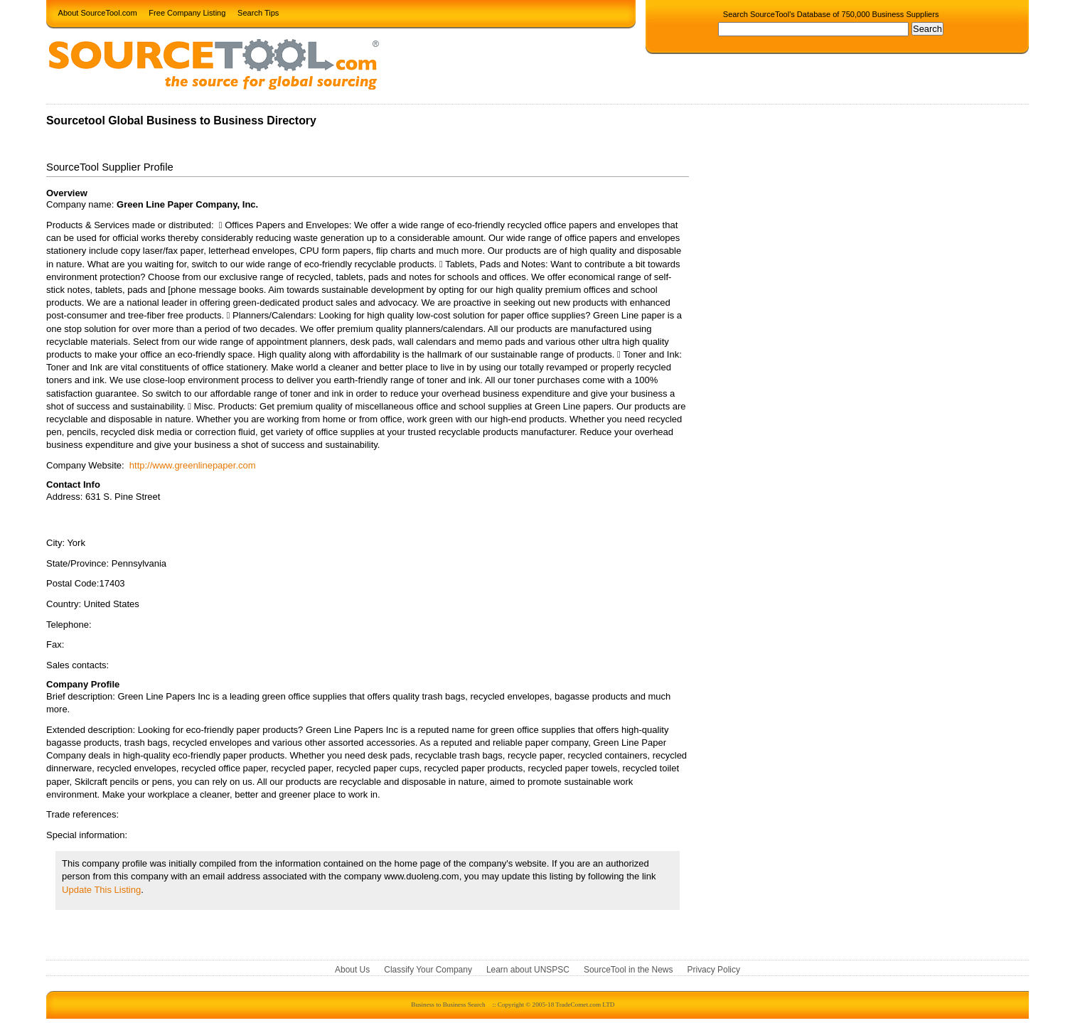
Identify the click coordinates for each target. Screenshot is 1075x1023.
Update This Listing (101, 889)
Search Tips (258, 12)
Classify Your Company (428, 970)
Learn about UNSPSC (527, 970)
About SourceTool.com (97, 12)
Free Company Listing (187, 12)
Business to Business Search (448, 1004)
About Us (352, 970)
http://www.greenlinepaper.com (192, 465)
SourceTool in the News (628, 970)
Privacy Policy (714, 970)
